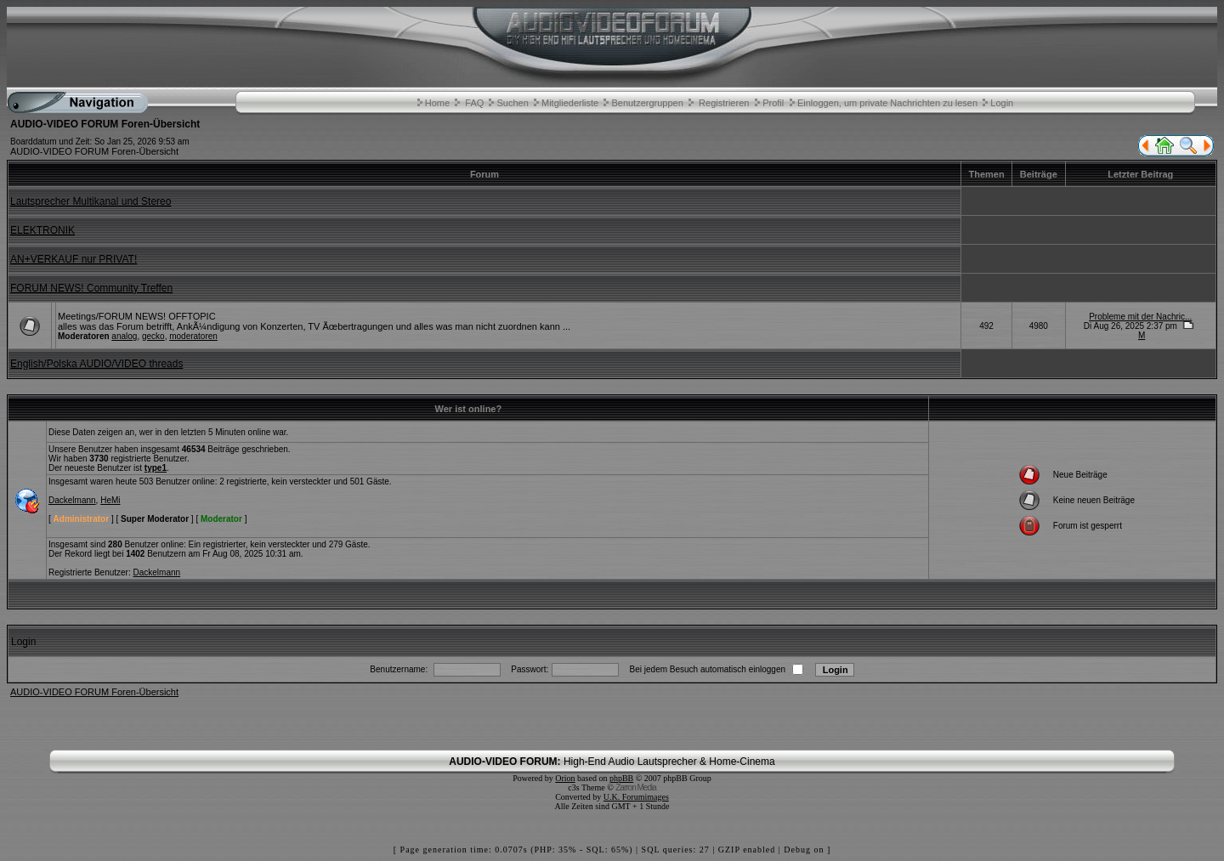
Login (1001, 103)
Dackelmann (72, 500)
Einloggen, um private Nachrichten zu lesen (887, 103)
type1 (155, 468)
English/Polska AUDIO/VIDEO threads (96, 364)
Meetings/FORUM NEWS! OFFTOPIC (137, 316)
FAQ (474, 103)
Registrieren (724, 103)
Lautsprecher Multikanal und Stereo (90, 201)
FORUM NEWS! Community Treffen (91, 288)
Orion (565, 778)
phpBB (621, 778)
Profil (773, 103)
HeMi (110, 500)
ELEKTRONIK (42, 230)
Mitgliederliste (569, 103)
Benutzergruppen (647, 103)
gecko (153, 336)
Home (437, 103)
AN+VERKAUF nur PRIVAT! (73, 259)
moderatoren (193, 336)
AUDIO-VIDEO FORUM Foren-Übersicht (94, 151)
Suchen (512, 103)
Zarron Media (635, 787)
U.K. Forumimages (636, 797)
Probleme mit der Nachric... (1140, 316)
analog (124, 336)
